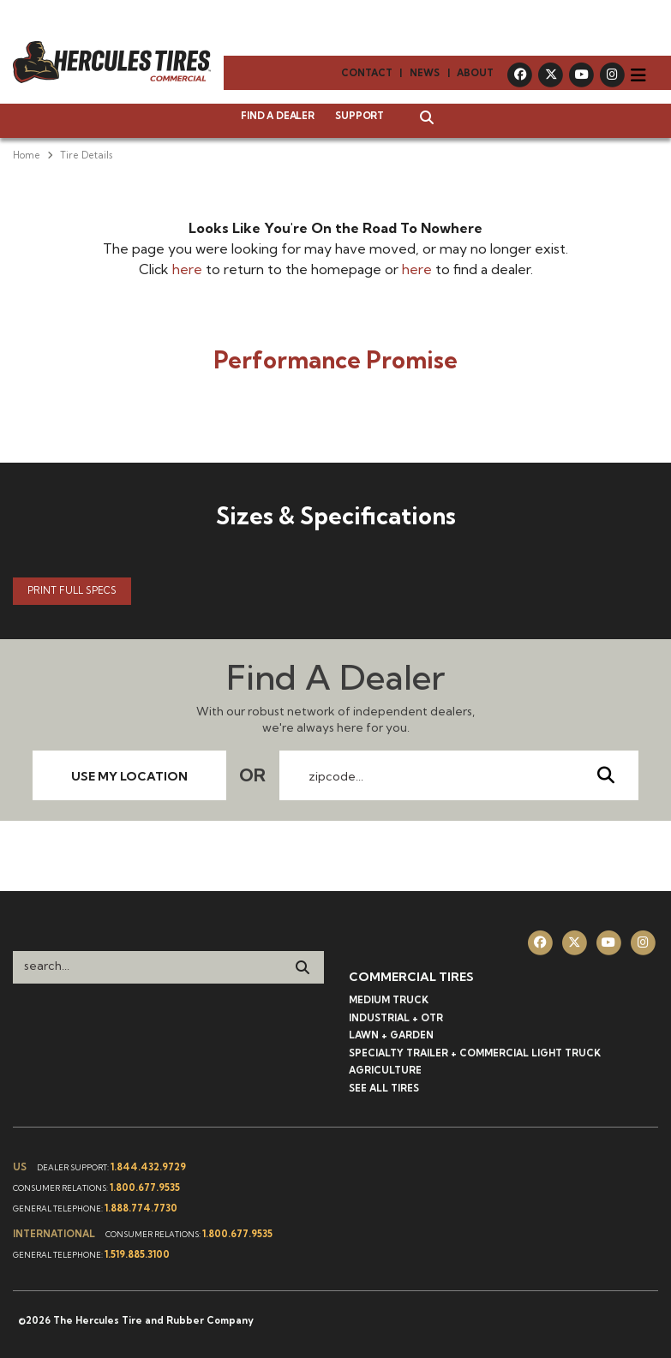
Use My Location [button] (129, 776)
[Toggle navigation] (638, 75)
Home (26, 155)
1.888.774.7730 (141, 1208)
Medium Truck (388, 1000)
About (475, 73)
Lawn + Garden (391, 1035)
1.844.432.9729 (148, 1167)
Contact (366, 73)
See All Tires (384, 1088)
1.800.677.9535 (145, 1187)
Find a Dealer (277, 116)
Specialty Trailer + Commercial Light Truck (475, 1053)
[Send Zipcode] (605, 775)
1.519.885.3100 (137, 1254)
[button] (418, 119)
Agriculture (385, 1070)
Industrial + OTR (396, 1018)
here (187, 269)
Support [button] (359, 116)
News (425, 73)
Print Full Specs (72, 590)
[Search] (302, 967)
